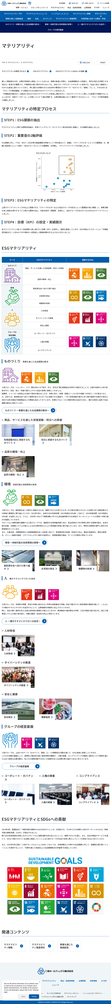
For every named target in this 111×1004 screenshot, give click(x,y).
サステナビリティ (58, 7)
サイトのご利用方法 (53, 993)
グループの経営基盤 (55, 29)
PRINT (103, 62)
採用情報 (62, 3)
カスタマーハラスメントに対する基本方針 (49, 997)
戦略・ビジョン (22, 7)
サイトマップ (71, 997)
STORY (97, 7)
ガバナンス (47, 18)
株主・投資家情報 (74, 7)
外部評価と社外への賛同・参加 (93, 18)
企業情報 (87, 7)
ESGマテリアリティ (41, 71)
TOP (3, 62)
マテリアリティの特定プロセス (14, 71)
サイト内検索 (103, 3)
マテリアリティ (101, 13)
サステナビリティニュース (36, 13)
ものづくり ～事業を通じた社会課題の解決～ (23, 24)
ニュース (105, 7)
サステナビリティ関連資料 (66, 18)
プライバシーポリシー (71, 993)
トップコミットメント (60, 13)
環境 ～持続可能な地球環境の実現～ (59, 24)
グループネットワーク (39, 7)
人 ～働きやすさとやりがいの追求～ (92, 24)
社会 (37, 18)
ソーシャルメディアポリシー (92, 993)
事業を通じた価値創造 (14, 18)
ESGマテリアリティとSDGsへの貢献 (70, 71)
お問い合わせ (88, 3)
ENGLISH (73, 3)
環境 (29, 18)
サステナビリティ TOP (13, 13)
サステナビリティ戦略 (81, 13)
